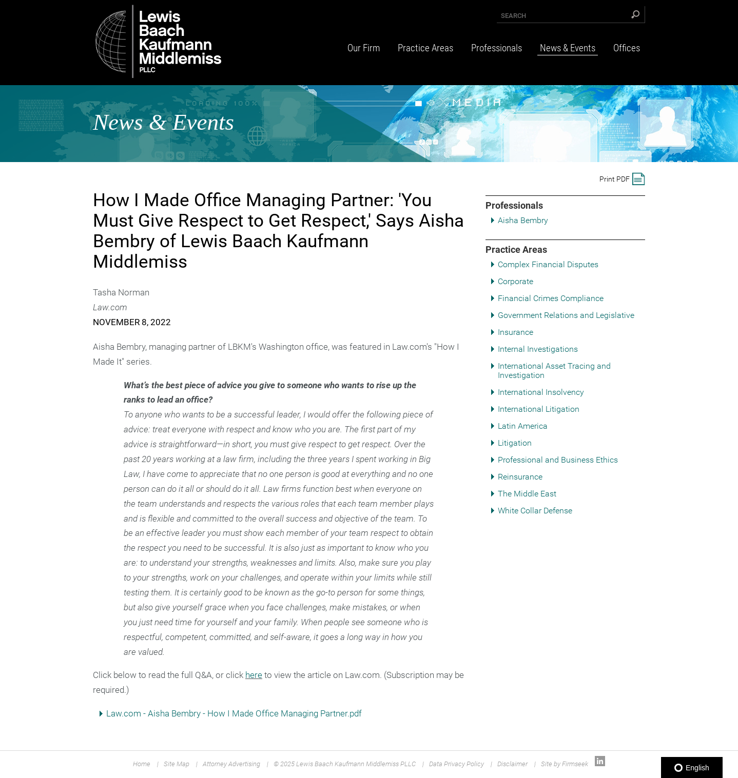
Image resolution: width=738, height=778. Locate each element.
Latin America (523, 426)
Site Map (176, 764)
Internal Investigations (538, 349)
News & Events (567, 48)
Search (513, 15)
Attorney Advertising (231, 764)
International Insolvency (541, 392)
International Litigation (538, 409)
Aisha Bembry (523, 220)
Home (141, 764)
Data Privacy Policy (456, 764)
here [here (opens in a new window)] (253, 675)
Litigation (515, 443)
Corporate (515, 281)
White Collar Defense (535, 510)
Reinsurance (520, 477)
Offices (626, 48)
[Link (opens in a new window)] (600, 764)
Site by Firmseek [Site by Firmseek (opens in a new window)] (564, 764)
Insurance (515, 332)
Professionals (496, 48)
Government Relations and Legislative (566, 315)
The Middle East (527, 493)
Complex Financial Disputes (548, 264)
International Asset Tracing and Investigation (554, 370)
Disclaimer (512, 764)
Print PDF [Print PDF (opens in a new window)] (614, 179)
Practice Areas (425, 48)
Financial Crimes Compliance (551, 298)
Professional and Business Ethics (558, 460)
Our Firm (363, 48)
